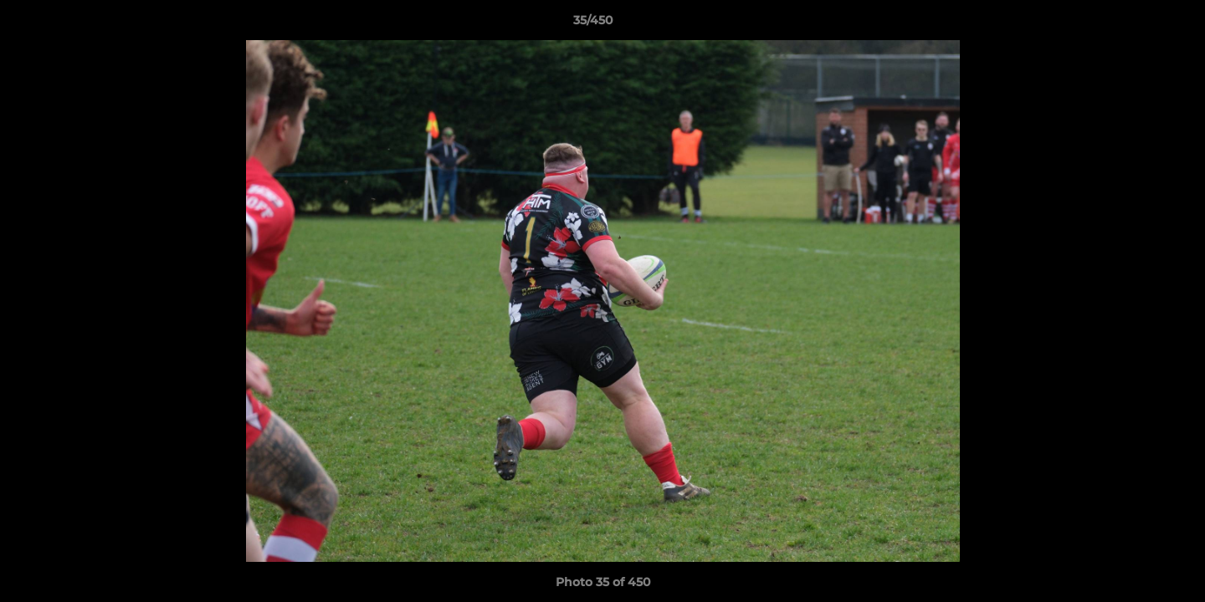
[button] (1135, 24)
